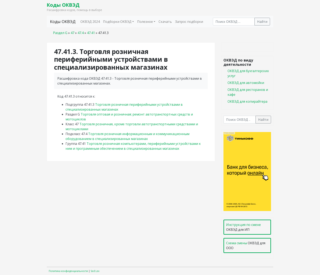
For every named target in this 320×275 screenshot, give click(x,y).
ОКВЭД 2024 (90, 21)
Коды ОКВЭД (63, 4)
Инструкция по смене (243, 224)
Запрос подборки (189, 21)
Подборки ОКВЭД (117, 21)
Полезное (145, 21)
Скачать (165, 21)
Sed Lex (95, 271)
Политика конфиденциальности (68, 271)
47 (72, 33)
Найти (262, 21)
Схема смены (236, 243)
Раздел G (60, 33)
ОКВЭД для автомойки (246, 82)
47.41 (91, 33)
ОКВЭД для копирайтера (247, 101)
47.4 (81, 33)
